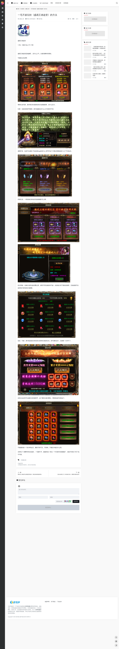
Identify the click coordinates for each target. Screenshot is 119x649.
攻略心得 (27, 8)
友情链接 (66, 3)
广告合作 (59, 601)
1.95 (19, 45)
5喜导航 (39, 19)
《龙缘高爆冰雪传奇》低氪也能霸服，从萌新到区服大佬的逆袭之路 (99, 47)
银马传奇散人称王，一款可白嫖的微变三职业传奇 (99, 54)
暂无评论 (22, 480)
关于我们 (53, 601)
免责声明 (47, 601)
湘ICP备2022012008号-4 (25, 616)
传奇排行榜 (58, 3)
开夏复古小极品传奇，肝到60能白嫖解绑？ (99, 61)
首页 (18, 8)
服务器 (47, 452)
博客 (51, 3)
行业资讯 (22, 8)
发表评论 (76, 501)
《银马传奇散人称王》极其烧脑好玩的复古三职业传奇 (99, 67)
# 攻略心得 (23, 460)
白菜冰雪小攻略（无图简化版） (99, 74)
